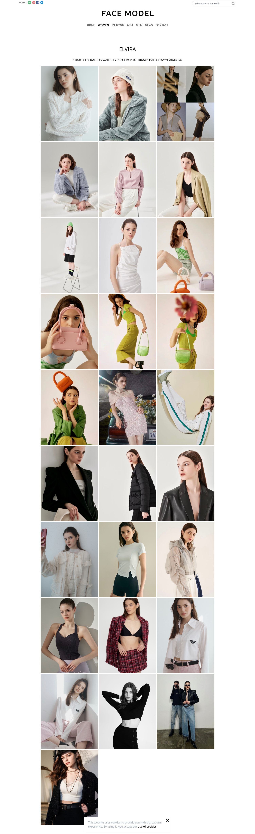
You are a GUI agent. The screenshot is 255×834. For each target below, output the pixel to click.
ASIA (130, 25)
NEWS (149, 25)
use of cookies (147, 826)
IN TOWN (118, 25)
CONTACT (162, 25)
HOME (91, 25)
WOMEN (103, 25)
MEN (139, 25)
